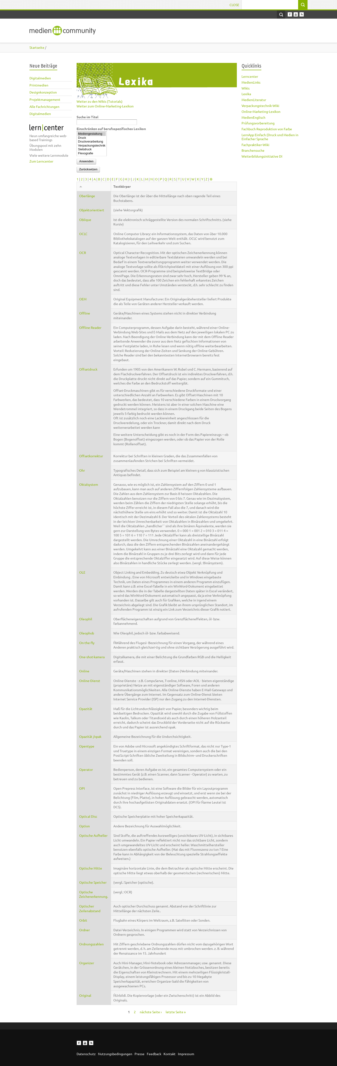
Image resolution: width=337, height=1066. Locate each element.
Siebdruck (92, 149)
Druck (92, 138)
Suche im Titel (87, 117)
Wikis (246, 88)
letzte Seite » (176, 1012)
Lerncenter (250, 76)
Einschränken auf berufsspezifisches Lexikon (111, 129)
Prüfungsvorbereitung (258, 123)
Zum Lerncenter (41, 161)
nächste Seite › (151, 1012)
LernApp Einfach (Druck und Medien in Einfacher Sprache (270, 137)
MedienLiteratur (254, 100)
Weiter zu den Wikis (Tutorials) (100, 101)
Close (234, 5)
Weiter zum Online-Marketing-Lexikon (105, 106)
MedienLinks (251, 82)
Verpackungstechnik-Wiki (260, 105)
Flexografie (92, 153)
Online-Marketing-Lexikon (261, 111)
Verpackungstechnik (92, 146)
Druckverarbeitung (92, 142)
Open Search (281, 14)
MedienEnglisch (253, 117)
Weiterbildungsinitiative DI (262, 156)
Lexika (246, 94)
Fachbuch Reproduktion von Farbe (267, 129)
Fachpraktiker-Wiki (255, 145)
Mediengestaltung (92, 134)
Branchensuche (253, 150)
